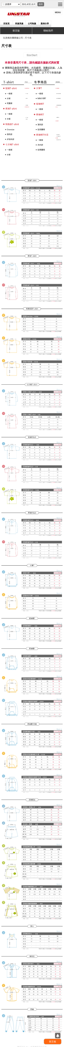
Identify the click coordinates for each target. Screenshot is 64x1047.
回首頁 (6, 23)
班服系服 (19, 23)
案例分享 (45, 23)
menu (58, 12)
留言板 (52, 1041)
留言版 (16, 30)
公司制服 (32, 23)
